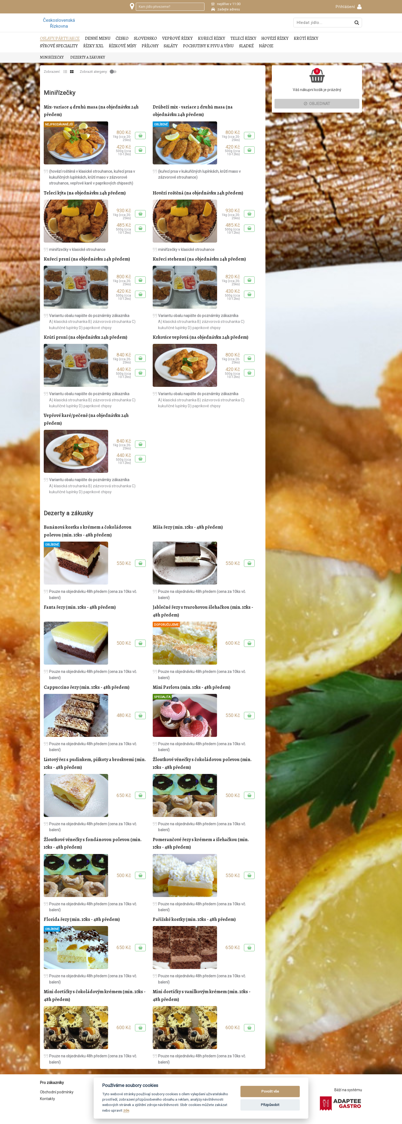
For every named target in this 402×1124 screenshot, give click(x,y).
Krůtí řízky (306, 38)
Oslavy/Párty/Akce (60, 38)
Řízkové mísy (122, 46)
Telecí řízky (243, 38)
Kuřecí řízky (211, 38)
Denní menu (98, 38)
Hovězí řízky (274, 38)
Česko (122, 38)
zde (126, 1110)
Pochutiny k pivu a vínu (208, 46)
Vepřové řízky (177, 38)
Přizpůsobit (270, 1105)
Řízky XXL (93, 46)
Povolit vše (270, 1091)
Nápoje (266, 46)
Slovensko (145, 38)
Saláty (171, 46)
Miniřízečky (52, 57)
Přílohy (150, 46)
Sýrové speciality (59, 46)
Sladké (246, 46)
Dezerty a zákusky (87, 57)
